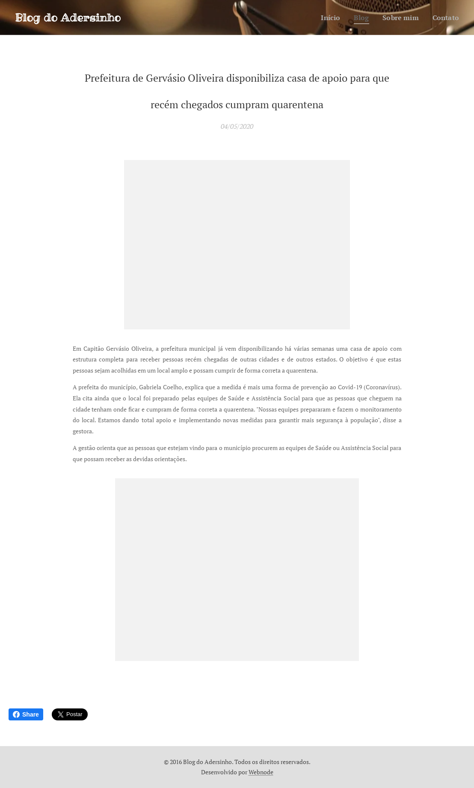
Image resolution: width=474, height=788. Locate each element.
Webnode (261, 772)
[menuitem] (327, 17)
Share (26, 714)
